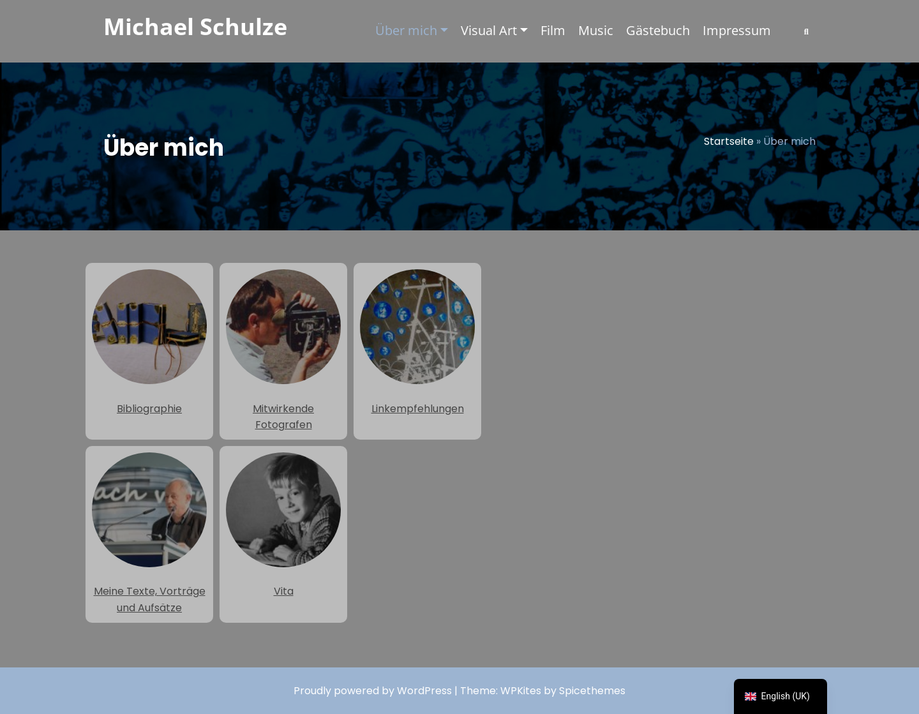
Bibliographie (149, 342)
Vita (283, 525)
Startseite (729, 141)
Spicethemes (592, 690)
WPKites (522, 690)
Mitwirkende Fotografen (283, 350)
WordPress (424, 690)
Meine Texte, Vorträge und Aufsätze (149, 533)
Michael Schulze (195, 26)
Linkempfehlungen (417, 342)
